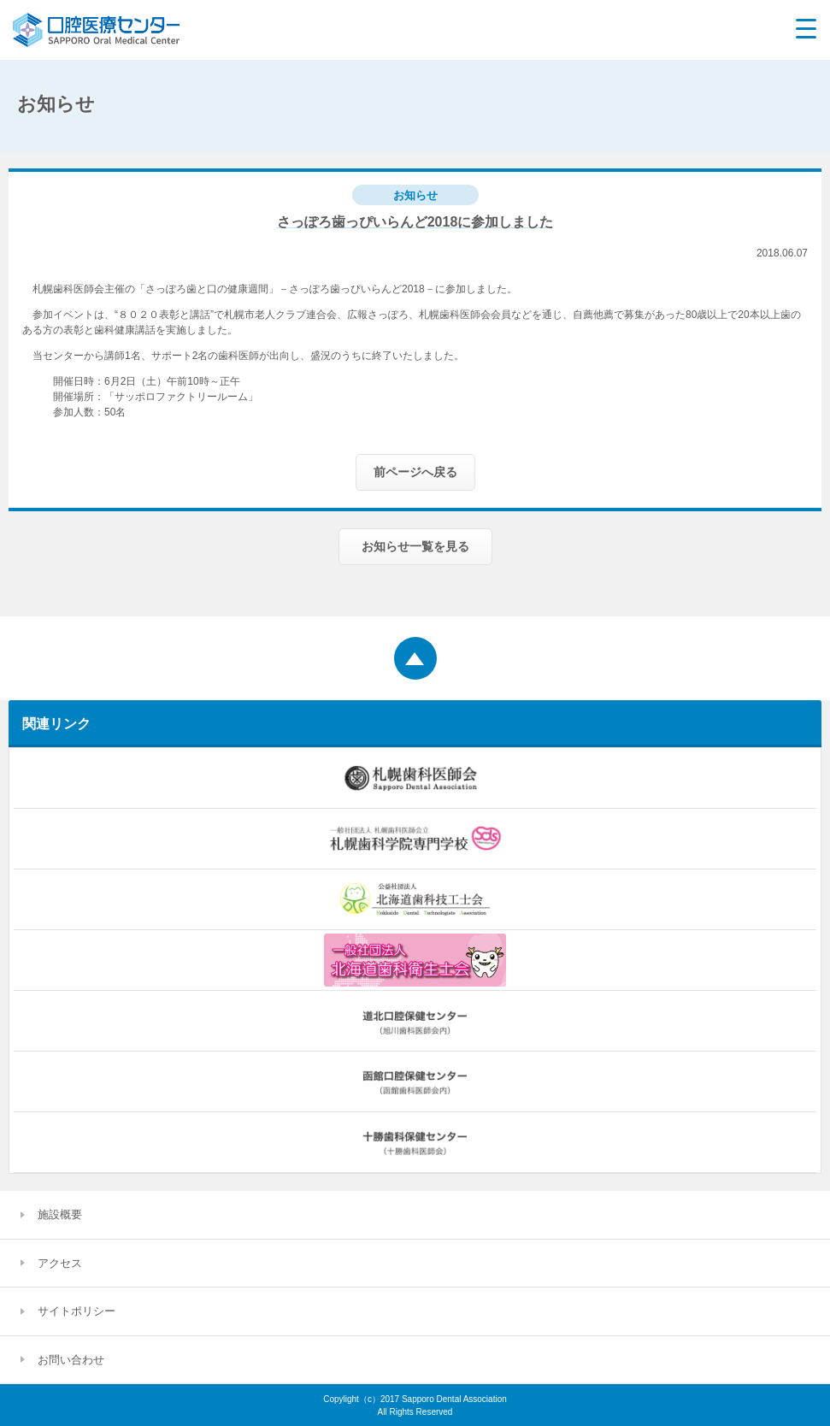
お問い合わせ (71, 1359)
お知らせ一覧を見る (415, 546)
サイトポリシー (76, 1311)
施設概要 (60, 1214)
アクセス (60, 1263)
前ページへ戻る (415, 472)
